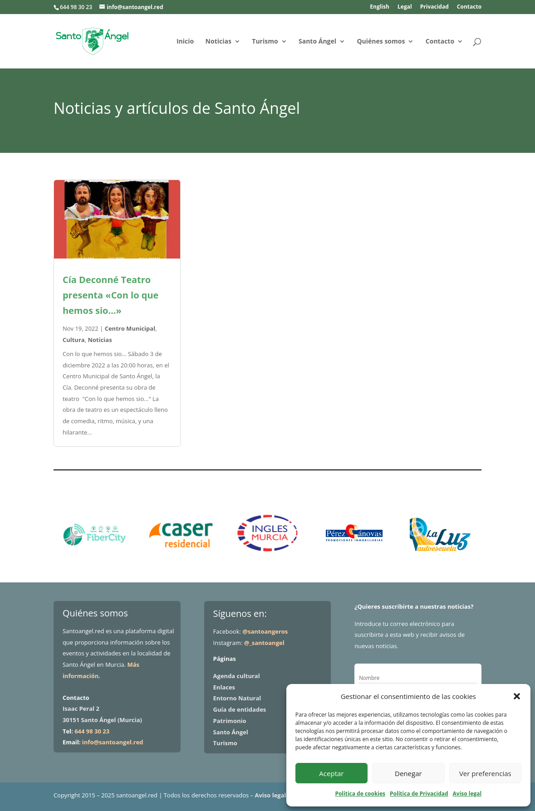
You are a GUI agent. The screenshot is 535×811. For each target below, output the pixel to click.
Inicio (185, 41)
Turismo (265, 41)
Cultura (74, 340)
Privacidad (434, 7)
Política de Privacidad (419, 793)
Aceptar (331, 773)
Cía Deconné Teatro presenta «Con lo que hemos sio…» (110, 295)
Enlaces (224, 687)
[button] (516, 696)
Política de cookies (360, 793)
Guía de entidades (239, 709)
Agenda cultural (236, 676)
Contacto (469, 7)
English (379, 7)
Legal (405, 7)
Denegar (408, 773)
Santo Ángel (317, 41)
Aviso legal (467, 793)
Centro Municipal (130, 328)
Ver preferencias (485, 773)
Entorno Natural (237, 698)
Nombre (369, 677)
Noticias (218, 41)
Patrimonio (229, 721)
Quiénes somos (381, 41)
